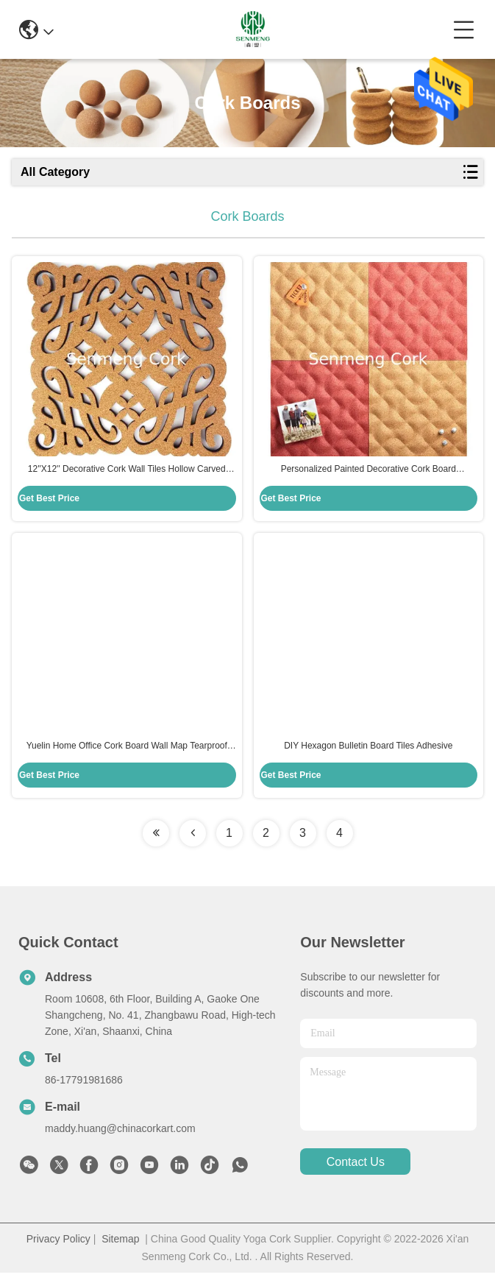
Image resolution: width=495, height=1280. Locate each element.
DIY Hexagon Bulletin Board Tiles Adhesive (368, 753)
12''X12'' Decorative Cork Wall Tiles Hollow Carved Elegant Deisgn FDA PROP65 (127, 473)
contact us (356, 1169)
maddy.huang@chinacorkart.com (120, 1136)
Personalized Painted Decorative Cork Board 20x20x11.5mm (368, 473)
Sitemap (120, 1246)
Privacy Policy (58, 1246)
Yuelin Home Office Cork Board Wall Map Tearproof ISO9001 (126, 754)
